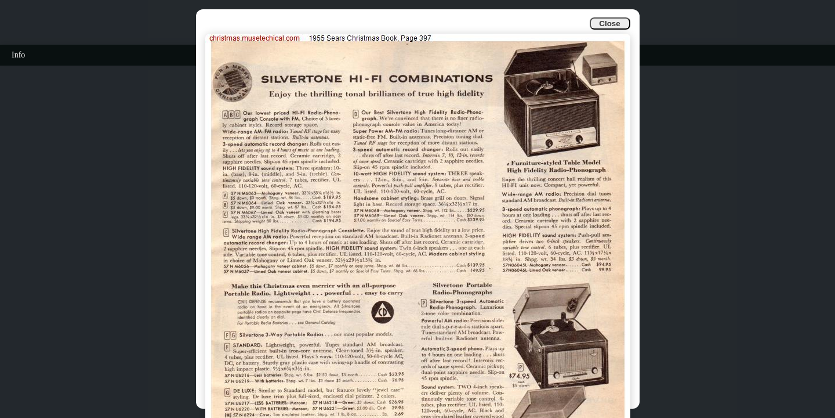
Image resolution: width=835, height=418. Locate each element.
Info (18, 55)
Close (609, 23)
